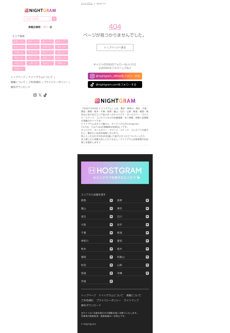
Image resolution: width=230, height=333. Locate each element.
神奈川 (84, 241)
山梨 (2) (33, 63)
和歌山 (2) (61, 58)
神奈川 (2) (47, 52)
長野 (119, 200)
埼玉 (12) (19, 47)
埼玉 (83, 216)
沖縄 (119, 273)
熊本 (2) (19, 58)
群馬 (83, 200)
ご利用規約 (34, 82)
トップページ (18, 77)
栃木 (119, 249)
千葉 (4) (19, 52)
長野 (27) (33, 41)
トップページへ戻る (115, 47)
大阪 (83, 224)
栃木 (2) (33, 58)
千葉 (83, 233)
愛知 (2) (61, 52)
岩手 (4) (61, 47)
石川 (119, 216)
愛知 (119, 241)
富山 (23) (47, 41)
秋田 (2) (19, 63)
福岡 (83, 257)
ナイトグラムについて (40, 77)
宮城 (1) (47, 63)
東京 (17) (61, 41)
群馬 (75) (19, 41)
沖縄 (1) (61, 63)
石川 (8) (33, 47)
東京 (119, 208)
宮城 (83, 273)
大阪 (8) (47, 47)
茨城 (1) (19, 69)
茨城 (83, 281)
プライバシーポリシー (56, 82)
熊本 (83, 249)
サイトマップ (131, 300)
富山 (83, 208)
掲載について (18, 82)
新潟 (119, 233)
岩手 (119, 224)
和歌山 (121, 257)
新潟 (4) (33, 52)
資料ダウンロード (20, 87)
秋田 (83, 265)
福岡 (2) (47, 58)
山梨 (119, 265)
